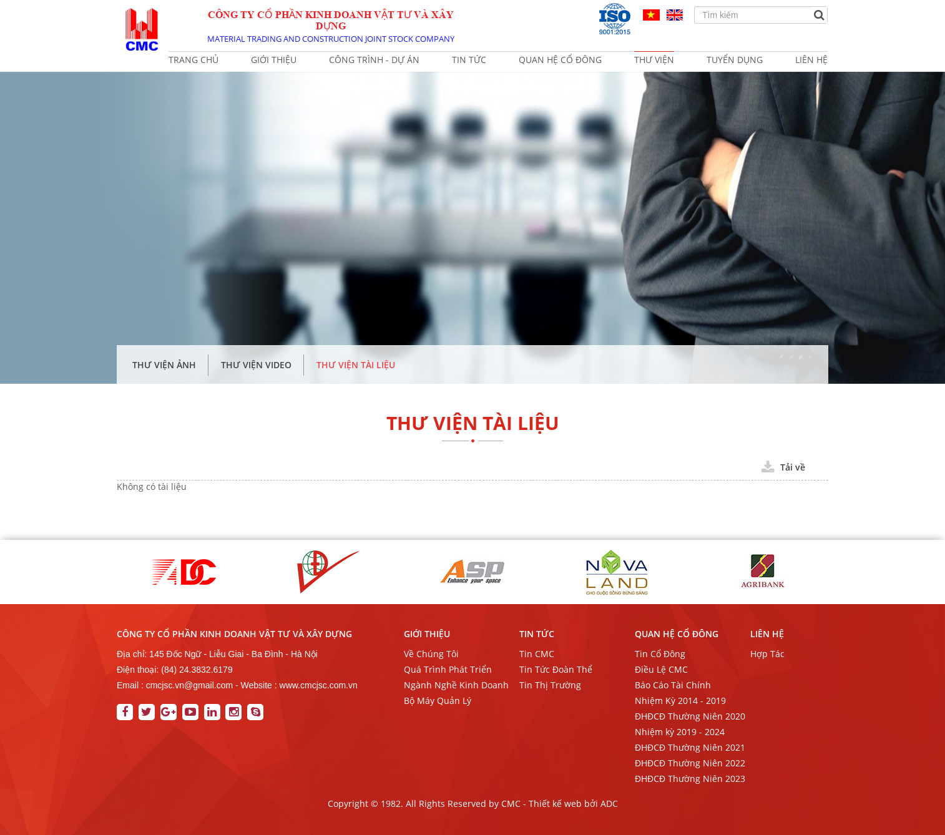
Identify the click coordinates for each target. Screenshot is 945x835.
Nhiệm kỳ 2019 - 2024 (680, 732)
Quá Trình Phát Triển (448, 669)
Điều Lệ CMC (661, 669)
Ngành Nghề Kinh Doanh (456, 685)
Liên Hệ (767, 634)
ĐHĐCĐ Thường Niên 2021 (690, 747)
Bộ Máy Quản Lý (437, 700)
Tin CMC (536, 654)
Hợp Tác (767, 654)
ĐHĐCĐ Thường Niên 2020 (690, 716)
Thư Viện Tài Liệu (355, 365)
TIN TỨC (536, 634)
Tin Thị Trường (550, 685)
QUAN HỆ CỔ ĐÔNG (676, 634)
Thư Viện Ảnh (164, 365)
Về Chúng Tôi (431, 654)
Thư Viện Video (256, 365)
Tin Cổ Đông (660, 654)
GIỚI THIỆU (427, 634)
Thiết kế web (555, 803)
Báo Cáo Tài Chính (673, 685)
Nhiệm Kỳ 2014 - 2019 (680, 700)
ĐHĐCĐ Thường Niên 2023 (690, 778)
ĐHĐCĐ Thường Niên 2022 (690, 763)
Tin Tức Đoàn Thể (555, 669)
